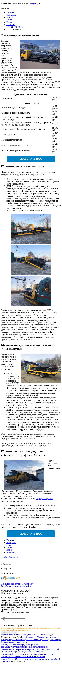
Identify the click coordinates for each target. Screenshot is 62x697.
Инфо (9, 22)
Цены (9, 20)
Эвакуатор (11, 15)
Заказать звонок (18, 661)
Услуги (9, 17)
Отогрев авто (20, 649)
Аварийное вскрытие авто (38, 649)
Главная (10, 12)
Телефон (11, 659)
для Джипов (27, 637)
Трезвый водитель (20, 654)
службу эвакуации (44, 498)
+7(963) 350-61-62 (14, 27)
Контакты (10, 24)
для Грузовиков (18, 639)
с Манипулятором (14, 643)
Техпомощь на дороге (27, 647)
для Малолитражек (41, 635)
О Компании (25, 656)
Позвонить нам (31, 158)
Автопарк (35, 656)
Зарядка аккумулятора (23, 652)
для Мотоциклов (25, 635)
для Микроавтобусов (43, 637)
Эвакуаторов (34, 3)
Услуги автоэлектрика (38, 654)
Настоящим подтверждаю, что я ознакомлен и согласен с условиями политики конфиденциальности (30, 629)
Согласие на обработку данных (18, 625)
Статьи (40, 659)
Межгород (20, 644)
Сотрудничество (29, 659)
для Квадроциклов (49, 639)
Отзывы (18, 659)
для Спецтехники (33, 639)
